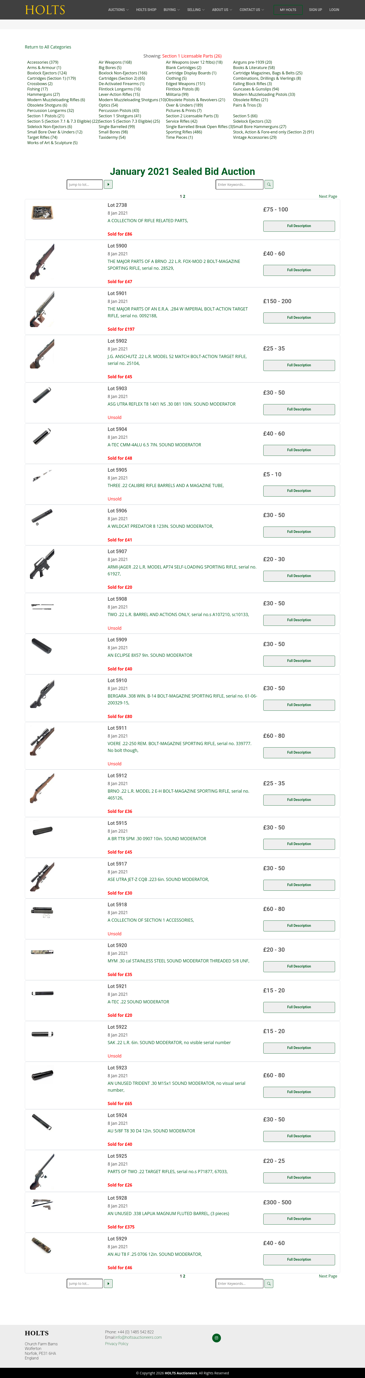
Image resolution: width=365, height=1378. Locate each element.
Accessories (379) (42, 62)
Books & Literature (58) (254, 67)
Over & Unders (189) (184, 105)
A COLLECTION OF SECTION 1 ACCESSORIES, (151, 920)
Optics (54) (108, 105)
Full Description (299, 226)
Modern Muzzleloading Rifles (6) (56, 99)
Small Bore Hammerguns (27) (259, 126)
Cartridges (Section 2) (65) (122, 78)
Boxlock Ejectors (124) (47, 73)
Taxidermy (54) (112, 137)
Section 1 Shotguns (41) (120, 116)
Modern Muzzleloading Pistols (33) (264, 94)
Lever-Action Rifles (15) (119, 94)
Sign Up (315, 10)
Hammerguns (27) (43, 94)
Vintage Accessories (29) (254, 137)
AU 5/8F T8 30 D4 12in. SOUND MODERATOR (151, 1131)
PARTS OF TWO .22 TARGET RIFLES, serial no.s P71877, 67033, (168, 1171)
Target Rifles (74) (42, 137)
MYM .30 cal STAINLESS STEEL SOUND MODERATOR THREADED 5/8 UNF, (178, 961)
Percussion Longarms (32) (50, 110)
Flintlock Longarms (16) (120, 89)
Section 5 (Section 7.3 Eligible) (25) (129, 121)
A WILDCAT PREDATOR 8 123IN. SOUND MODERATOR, (160, 526)
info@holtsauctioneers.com (138, 1337)
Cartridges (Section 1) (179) (51, 78)
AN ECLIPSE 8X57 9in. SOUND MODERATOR (150, 655)
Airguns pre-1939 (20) (252, 62)
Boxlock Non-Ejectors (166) (123, 73)
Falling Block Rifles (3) (252, 83)
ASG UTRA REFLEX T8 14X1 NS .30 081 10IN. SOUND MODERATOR (172, 404)
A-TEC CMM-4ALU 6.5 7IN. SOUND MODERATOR (154, 445)
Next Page (328, 196)
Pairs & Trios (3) (247, 105)
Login (334, 10)
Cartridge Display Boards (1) (191, 73)
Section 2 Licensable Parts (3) (192, 116)
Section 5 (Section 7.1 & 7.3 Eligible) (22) (63, 121)
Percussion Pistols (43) (119, 110)
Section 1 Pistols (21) (45, 116)
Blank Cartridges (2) (183, 67)
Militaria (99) (177, 94)
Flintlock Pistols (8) (182, 89)
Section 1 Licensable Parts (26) (191, 56)
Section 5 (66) (245, 116)
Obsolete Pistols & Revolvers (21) (195, 99)
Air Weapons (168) (115, 62)
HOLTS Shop (146, 10)
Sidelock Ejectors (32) (252, 121)
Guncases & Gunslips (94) (256, 89)
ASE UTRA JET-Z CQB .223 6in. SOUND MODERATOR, (158, 879)
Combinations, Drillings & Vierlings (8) (267, 78)
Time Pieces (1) (179, 137)
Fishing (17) (37, 89)
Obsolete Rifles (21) (250, 99)
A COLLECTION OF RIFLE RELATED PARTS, (148, 220)
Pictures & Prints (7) (183, 110)
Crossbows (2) (40, 83)
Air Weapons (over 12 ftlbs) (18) (194, 62)
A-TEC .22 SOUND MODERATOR (138, 1002)
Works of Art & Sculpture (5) (52, 142)
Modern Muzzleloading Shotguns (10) (132, 99)
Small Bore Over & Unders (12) (54, 132)
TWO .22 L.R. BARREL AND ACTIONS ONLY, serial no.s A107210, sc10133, (178, 614)
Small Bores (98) (113, 132)
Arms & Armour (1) (44, 67)
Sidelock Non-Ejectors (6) (49, 126)
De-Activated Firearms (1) (121, 83)
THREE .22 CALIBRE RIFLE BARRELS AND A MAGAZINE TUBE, (166, 485)
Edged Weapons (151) (185, 83)
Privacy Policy (116, 1343)
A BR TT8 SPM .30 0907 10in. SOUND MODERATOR (157, 838)
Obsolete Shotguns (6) (47, 105)
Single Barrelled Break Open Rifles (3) (199, 126)
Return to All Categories (48, 47)
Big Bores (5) (110, 67)
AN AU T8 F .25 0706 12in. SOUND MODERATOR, (155, 1254)
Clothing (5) (176, 78)
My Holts (288, 9)
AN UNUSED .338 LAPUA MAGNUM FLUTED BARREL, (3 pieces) (168, 1213)
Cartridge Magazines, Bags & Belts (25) (267, 73)
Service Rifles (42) (181, 121)
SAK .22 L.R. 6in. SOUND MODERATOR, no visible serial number (169, 1042)
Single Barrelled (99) (117, 126)
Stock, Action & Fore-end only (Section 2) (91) (273, 132)
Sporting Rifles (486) (184, 132)
